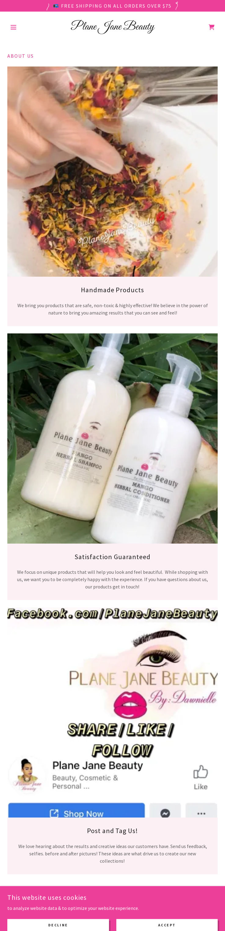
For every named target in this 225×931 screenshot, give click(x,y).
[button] (23, 27)
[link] (112, 27)
